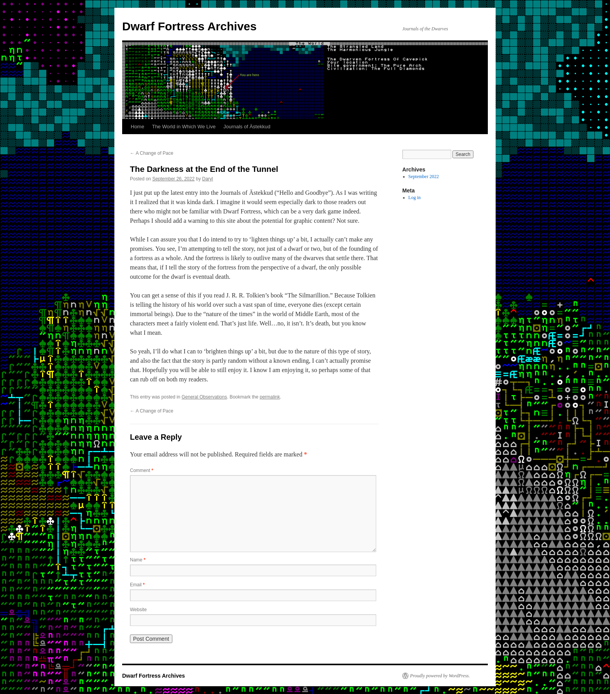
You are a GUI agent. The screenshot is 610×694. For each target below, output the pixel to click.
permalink (270, 397)
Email (137, 584)
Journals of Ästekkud (246, 126)
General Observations (204, 397)
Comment (141, 470)
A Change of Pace (151, 153)
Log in (414, 197)
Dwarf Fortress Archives (189, 26)
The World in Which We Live (184, 126)
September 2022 (423, 176)
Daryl (207, 179)
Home (137, 126)
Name (137, 560)
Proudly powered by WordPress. (440, 675)
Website (138, 609)
